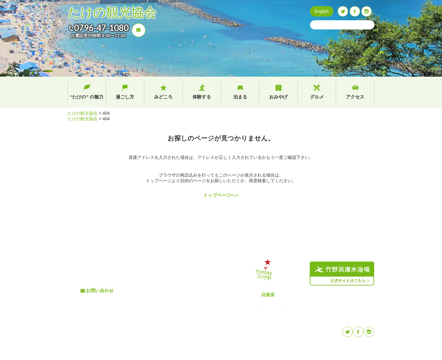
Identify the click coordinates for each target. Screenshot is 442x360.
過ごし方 (125, 96)
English (322, 11)
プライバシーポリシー (211, 300)
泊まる (240, 96)
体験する (201, 96)
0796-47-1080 (101, 27)
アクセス (355, 96)
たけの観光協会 (112, 12)
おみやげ (278, 96)
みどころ (163, 96)
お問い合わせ (100, 290)
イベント (199, 280)
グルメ (317, 96)
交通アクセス (203, 270)
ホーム (150, 260)
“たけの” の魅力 (86, 96)
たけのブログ (203, 290)
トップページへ (219, 195)
